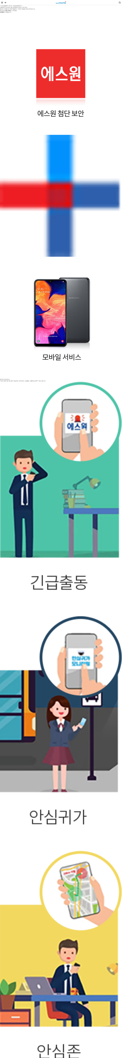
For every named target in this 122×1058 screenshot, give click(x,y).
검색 (120, 3)
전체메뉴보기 (2, 2)
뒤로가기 (6, 2)
